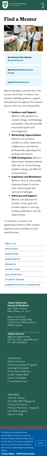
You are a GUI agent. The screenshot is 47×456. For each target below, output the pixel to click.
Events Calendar (17, 378)
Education (11, 248)
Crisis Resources (17, 381)
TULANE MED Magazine (21, 401)
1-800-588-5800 (19, 342)
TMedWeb (13, 394)
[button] (23, 243)
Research (10, 264)
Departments (13, 259)
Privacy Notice (8, 453)
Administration (16, 361)
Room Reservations (19, 371)
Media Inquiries (15, 325)
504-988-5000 (31, 339)
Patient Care (12, 269)
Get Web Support (18, 411)
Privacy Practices (17, 404)
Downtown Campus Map (20, 319)
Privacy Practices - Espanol (23, 407)
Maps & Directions (17, 316)
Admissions (12, 253)
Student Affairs (14, 279)
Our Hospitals (13, 274)
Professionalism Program (22, 364)
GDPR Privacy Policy (25, 453)
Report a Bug (15, 414)
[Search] (42, 4)
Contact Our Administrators (22, 322)
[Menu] (42, 7)
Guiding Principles (18, 368)
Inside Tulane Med (18, 374)
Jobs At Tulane (16, 398)
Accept (40, 443)
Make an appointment (19, 336)
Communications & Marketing (22, 284)
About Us (10, 243)
